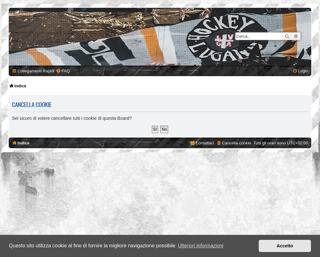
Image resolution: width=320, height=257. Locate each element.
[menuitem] (63, 70)
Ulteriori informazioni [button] (200, 245)
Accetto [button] (285, 245)
